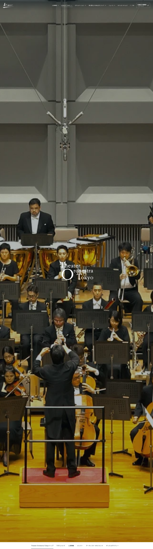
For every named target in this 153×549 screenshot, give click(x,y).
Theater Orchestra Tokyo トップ (42, 546)
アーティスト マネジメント (94, 546)
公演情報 (54, 5)
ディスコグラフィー (112, 546)
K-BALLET (8, 5)
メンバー (80, 546)
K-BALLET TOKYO (65, 5)
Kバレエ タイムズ (123, 5)
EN (133, 5)
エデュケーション (79, 5)
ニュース (111, 5)
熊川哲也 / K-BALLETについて (96, 5)
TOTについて (60, 546)
